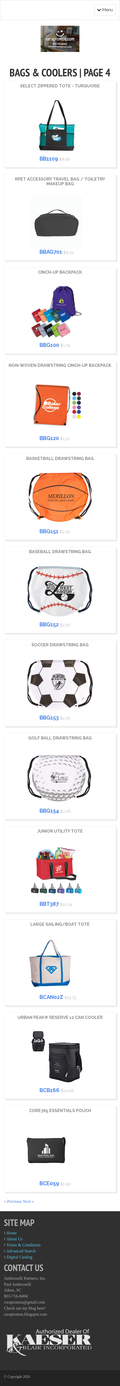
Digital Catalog (19, 1257)
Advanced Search (21, 1251)
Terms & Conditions (24, 1245)
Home (12, 1233)
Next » (28, 1201)
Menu (105, 9)
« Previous (13, 1201)
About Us (14, 1239)
